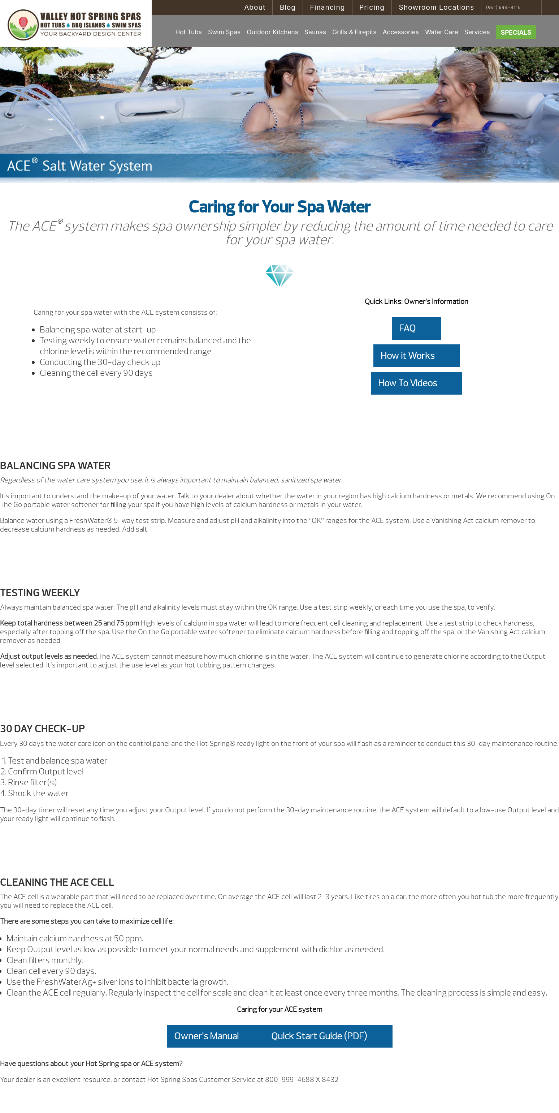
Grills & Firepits (354, 32)
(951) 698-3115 (503, 7)
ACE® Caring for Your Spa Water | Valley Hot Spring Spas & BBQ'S (76, 23)
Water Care (441, 32)
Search (533, 7)
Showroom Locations (436, 7)
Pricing (372, 7)
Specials (516, 32)
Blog (288, 7)
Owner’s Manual (206, 1036)
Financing (327, 7)
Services (477, 32)
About (254, 7)
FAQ (407, 328)
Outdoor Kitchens (272, 32)
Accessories (401, 32)
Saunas (315, 32)
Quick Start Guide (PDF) (319, 1036)
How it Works (407, 356)
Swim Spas (224, 32)
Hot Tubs (188, 32)
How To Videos (407, 383)
